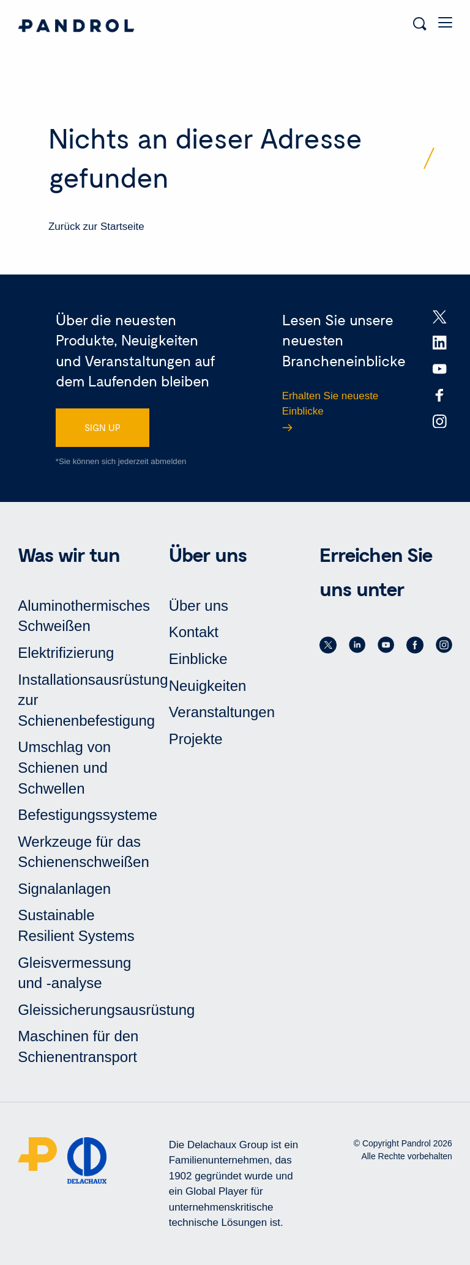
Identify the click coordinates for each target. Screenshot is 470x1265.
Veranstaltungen (222, 712)
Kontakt (193, 632)
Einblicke (198, 659)
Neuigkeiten (208, 685)
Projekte (196, 739)
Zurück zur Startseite (96, 226)
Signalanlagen (64, 888)
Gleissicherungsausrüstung (106, 1009)
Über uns (198, 605)
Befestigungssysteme (87, 814)
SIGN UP (102, 427)
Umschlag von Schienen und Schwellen (64, 767)
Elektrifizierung (66, 652)
